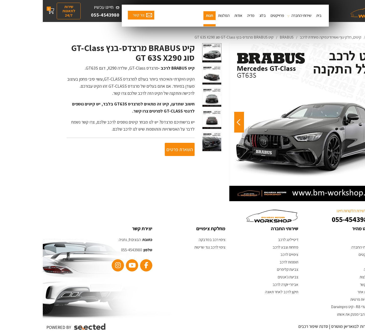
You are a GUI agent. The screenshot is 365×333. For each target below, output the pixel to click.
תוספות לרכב (246, 262)
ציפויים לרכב (246, 254)
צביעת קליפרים (244, 269)
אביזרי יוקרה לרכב (242, 284)
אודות (195, 15)
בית (276, 15)
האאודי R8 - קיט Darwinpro (308, 306)
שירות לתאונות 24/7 (26, 11)
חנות (166, 15)
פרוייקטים (234, 15)
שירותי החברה (259, 15)
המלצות (181, 15)
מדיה (208, 15)
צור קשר (96, 15)
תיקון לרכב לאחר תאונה (238, 291)
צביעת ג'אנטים (245, 277)
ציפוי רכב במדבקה (169, 239)
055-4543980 (62, 15)
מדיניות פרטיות (318, 299)
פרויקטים (322, 254)
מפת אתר (321, 291)
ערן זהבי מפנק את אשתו (311, 314)
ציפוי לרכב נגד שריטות (167, 247)
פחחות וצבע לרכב (242, 247)
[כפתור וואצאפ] (347, 300)
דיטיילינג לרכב (245, 239)
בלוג (220, 15)
